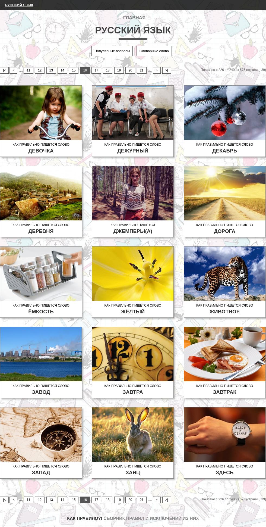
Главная (134, 17)
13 (51, 70)
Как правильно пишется (132, 228)
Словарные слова (154, 51)
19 (119, 70)
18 (107, 70)
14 (62, 70)
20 (130, 70)
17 (96, 70)
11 (28, 70)
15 (73, 70)
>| (166, 70)
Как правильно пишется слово (41, 148)
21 (141, 70)
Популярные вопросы (112, 51)
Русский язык (19, 5)
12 (40, 70)
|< (4, 70)
